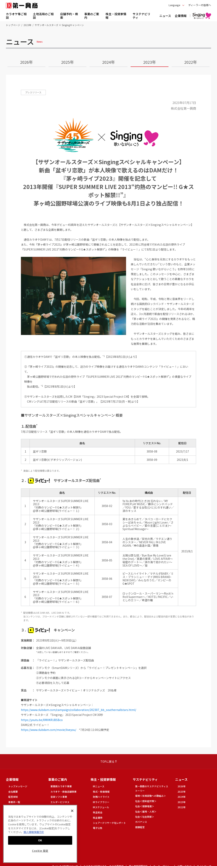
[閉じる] (72, 810)
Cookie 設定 (40, 851)
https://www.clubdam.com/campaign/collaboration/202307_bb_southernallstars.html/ (78, 710)
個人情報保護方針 (33, 832)
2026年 (26, 62)
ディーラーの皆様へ (199, 5)
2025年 (67, 62)
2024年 (108, 62)
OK (40, 840)
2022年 (190, 62)
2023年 (27, 25)
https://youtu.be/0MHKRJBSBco (42, 720)
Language (174, 5)
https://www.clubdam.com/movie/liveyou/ (48, 730)
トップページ (13, 25)
